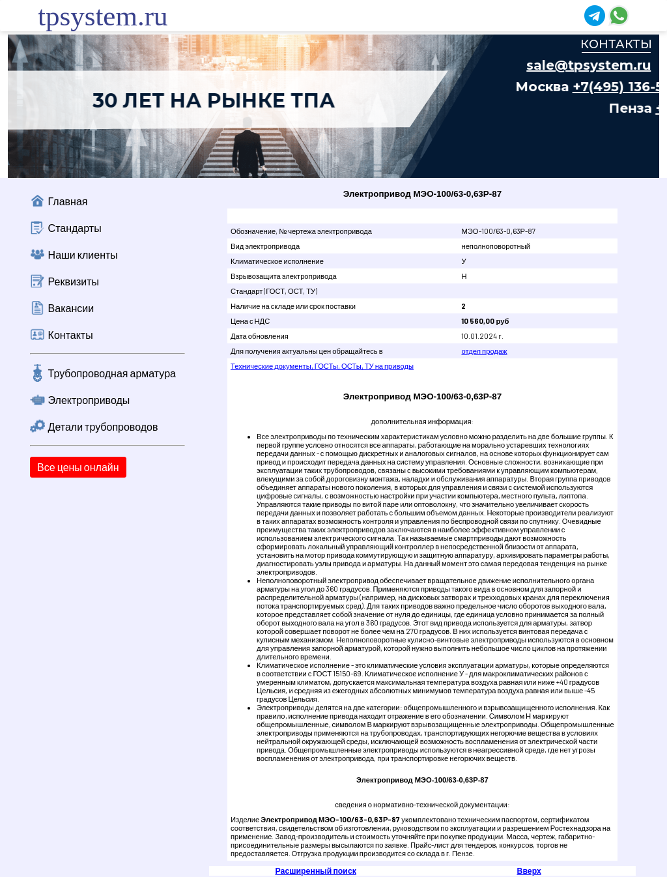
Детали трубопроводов (103, 426)
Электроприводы (89, 400)
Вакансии (71, 308)
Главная (68, 201)
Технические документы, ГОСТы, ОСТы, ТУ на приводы (322, 366)
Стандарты (75, 228)
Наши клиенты (83, 254)
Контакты (70, 334)
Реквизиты (73, 281)
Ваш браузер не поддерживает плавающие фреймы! (333, 106)
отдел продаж (484, 351)
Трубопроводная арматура (112, 373)
